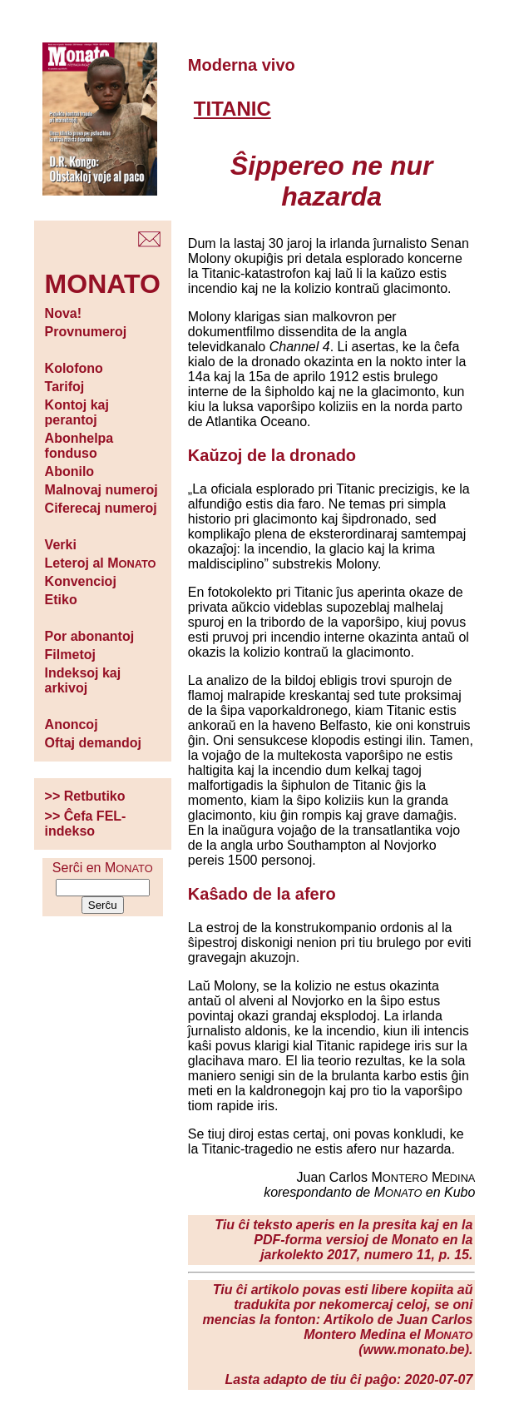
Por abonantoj (90, 636)
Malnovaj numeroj (101, 490)
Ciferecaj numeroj (101, 508)
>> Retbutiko (85, 796)
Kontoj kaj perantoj (77, 412)
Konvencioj (80, 581)
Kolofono (74, 368)
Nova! (63, 313)
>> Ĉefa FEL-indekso (85, 823)
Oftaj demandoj (93, 743)
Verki (61, 545)
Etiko (61, 600)
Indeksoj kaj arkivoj (83, 680)
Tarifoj (65, 387)
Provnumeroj (86, 332)
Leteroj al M (100, 563)
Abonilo (70, 471)
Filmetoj (70, 654)
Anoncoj (71, 724)
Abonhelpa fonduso (79, 445)
